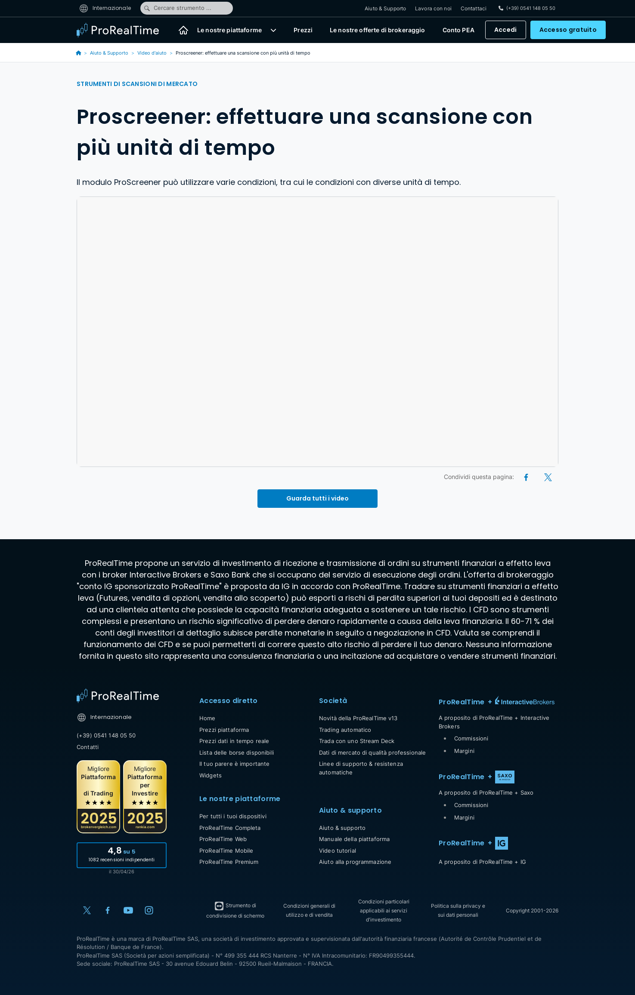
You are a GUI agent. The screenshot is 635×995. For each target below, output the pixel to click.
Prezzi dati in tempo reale (234, 740)
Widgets (210, 775)
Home (207, 718)
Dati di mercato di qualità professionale (372, 752)
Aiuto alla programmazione (355, 861)
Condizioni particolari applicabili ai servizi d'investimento (383, 910)
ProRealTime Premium (228, 861)
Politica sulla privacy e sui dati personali (458, 910)
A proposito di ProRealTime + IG (482, 861)
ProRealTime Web (223, 838)
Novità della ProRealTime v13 (358, 718)
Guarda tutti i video (317, 498)
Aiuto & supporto (342, 827)
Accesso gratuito (568, 30)
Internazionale (105, 8)
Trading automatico (345, 729)
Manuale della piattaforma (354, 838)
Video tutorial (337, 850)
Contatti (88, 746)
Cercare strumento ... (177, 8)
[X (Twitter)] (548, 476)
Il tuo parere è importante (234, 763)
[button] (273, 30)
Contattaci (473, 8)
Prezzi (303, 30)
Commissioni (471, 738)
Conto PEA (458, 30)
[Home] (183, 30)
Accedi (505, 30)
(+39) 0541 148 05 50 (106, 735)
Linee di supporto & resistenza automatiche (361, 768)
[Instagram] (149, 910)
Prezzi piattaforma (224, 729)
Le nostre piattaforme (229, 30)
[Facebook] (527, 476)
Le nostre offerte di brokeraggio (377, 30)
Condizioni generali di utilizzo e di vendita (309, 910)
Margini (464, 750)
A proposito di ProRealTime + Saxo (486, 792)
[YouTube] (128, 910)
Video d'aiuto (152, 53)
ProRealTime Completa (230, 827)
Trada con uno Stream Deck (356, 740)
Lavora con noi (433, 8)
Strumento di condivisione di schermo (235, 910)
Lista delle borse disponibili (236, 752)
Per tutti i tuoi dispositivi (232, 816)
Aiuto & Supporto (385, 8)
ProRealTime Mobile (226, 850)
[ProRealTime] (123, 30)
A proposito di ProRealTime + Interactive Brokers (494, 722)
